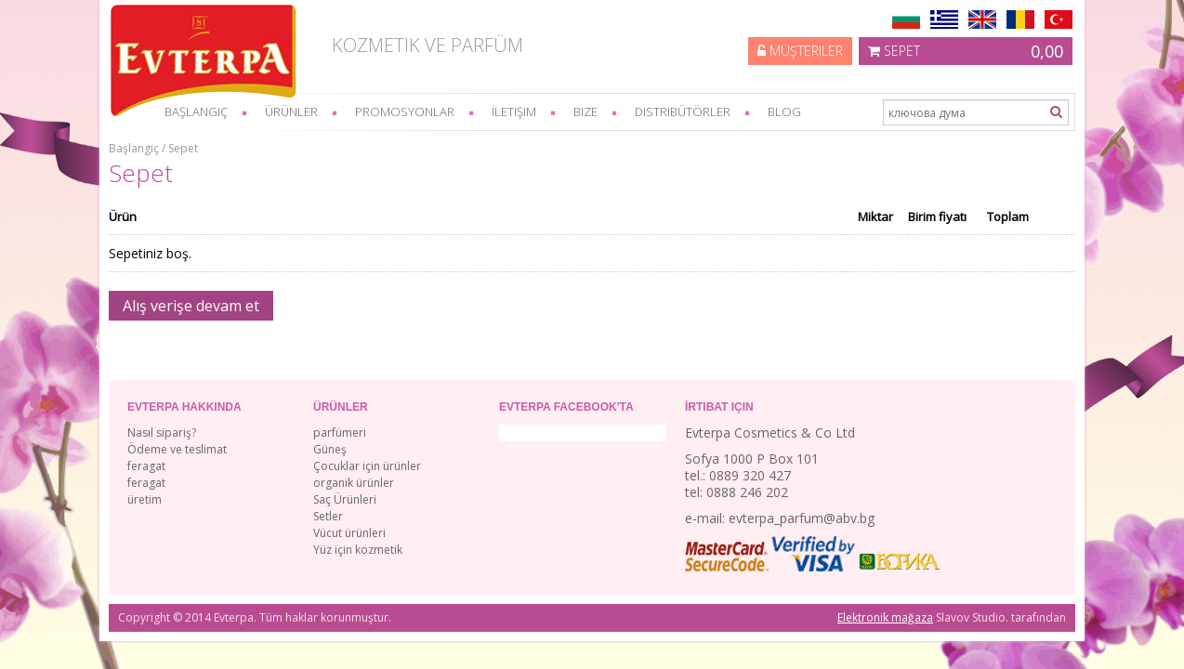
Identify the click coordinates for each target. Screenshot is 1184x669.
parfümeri (339, 432)
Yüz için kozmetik (357, 550)
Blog (784, 111)
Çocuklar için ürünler (367, 466)
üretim (144, 499)
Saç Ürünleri (344, 499)
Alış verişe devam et (191, 305)
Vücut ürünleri (349, 533)
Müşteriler (800, 50)
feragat (146, 466)
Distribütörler (682, 111)
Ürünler (291, 111)
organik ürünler (353, 483)
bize (585, 111)
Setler (328, 516)
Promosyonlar (404, 111)
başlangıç (196, 111)
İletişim (514, 111)
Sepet (965, 51)
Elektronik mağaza (885, 617)
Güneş (330, 449)
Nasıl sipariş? (161, 432)
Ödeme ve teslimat (177, 449)
